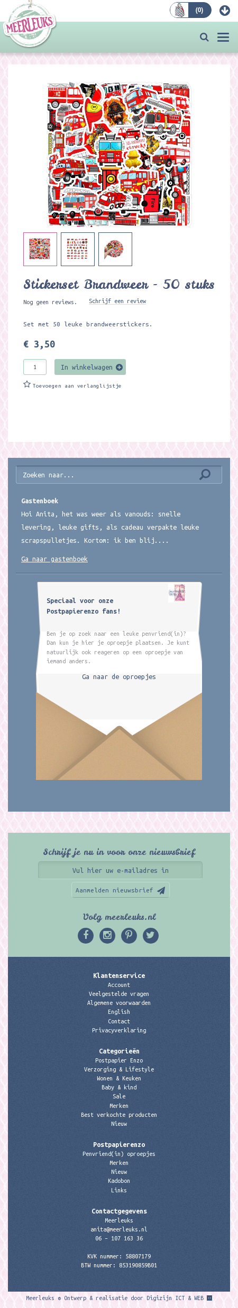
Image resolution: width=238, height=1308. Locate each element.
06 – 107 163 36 (119, 1238)
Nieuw (119, 1124)
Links (119, 1190)
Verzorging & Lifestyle (119, 1069)
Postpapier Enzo (119, 1060)
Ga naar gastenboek (54, 558)
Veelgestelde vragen (119, 994)
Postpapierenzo (119, 1144)
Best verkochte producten (119, 1115)
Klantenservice (119, 975)
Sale (119, 1096)
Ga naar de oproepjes (119, 676)
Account (119, 985)
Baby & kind (119, 1087)
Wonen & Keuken (119, 1078)
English (119, 1012)
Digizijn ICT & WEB (175, 1298)
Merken (119, 1106)
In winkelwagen (87, 367)
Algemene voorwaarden (119, 1003)
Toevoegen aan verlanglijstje (77, 386)
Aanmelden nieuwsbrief (114, 890)
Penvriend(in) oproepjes (119, 1154)
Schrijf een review (117, 301)
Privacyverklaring (119, 1030)
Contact (119, 1021)
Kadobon (119, 1181)
